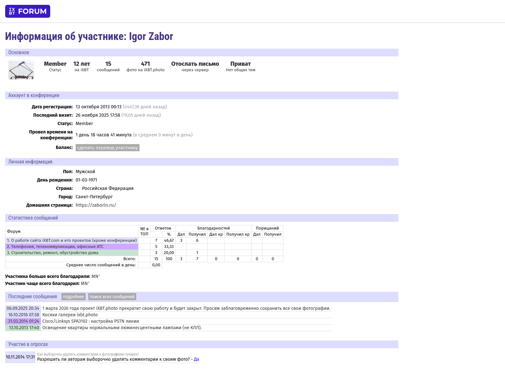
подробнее (73, 297)
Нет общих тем (240, 66)
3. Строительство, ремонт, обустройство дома (53, 252)
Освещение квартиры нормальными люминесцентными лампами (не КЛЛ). (122, 327)
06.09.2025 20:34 (23, 308)
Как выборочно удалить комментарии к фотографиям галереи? (88, 354)
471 (145, 63)
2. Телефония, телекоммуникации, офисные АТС (55, 246)
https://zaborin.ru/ (96, 205)
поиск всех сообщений (112, 297)
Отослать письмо (195, 63)
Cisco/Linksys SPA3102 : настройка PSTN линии (91, 321)
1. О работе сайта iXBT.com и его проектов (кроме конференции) (72, 240)
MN (94, 276)
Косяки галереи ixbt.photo (70, 315)
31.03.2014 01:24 (23, 321)
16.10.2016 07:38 (23, 315)
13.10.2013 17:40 (24, 327)
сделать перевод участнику (107, 148)
